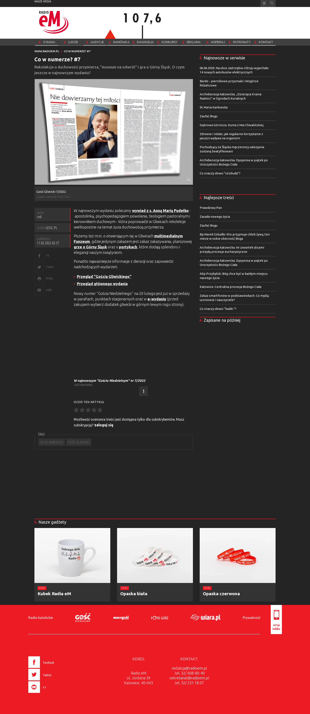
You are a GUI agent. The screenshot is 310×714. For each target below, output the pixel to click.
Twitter (50, 267)
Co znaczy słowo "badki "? (218, 308)
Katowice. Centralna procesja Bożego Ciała (230, 287)
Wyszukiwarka (272, 3)
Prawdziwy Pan (211, 207)
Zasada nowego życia (215, 216)
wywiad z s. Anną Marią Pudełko (160, 210)
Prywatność (251, 618)
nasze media (42, 1)
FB (47, 255)
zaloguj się (103, 425)
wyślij (48, 289)
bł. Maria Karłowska (214, 107)
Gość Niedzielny (83, 385)
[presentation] (50, 693)
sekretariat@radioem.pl (189, 678)
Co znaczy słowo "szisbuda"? (220, 173)
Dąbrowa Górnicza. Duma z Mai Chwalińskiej (232, 125)
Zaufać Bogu (208, 116)
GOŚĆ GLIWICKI (79, 442)
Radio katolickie (40, 618)
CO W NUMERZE (51, 442)
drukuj (49, 278)
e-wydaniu (156, 299)
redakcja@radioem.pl (189, 668)
